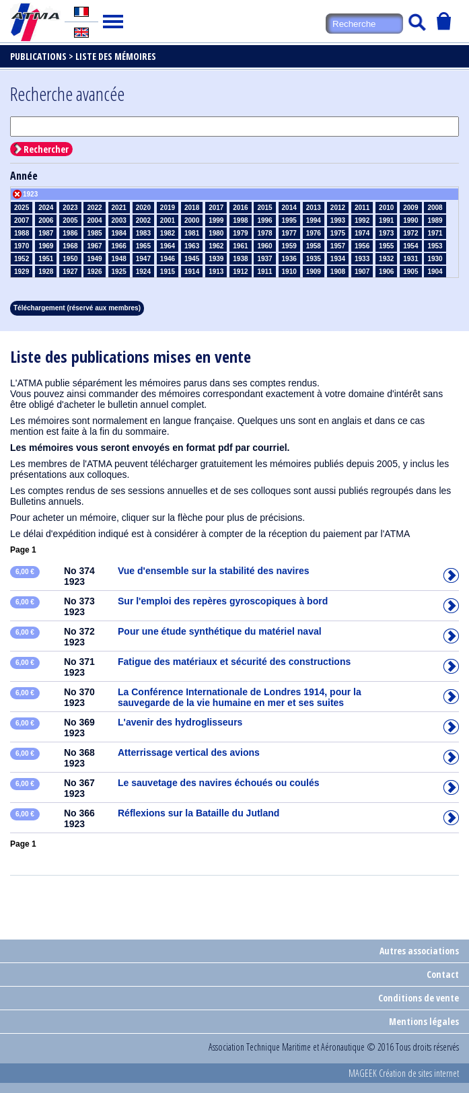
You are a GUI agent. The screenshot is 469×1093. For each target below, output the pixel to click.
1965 (143, 246)
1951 (45, 258)
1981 (191, 233)
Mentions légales (424, 1021)
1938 (240, 258)
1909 (313, 271)
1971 (434, 233)
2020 (143, 207)
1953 (434, 246)
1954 (410, 246)
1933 (362, 258)
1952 (21, 258)
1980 (216, 233)
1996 (264, 220)
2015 (264, 207)
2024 (45, 207)
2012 (337, 207)
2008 (434, 207)
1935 (313, 258)
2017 (216, 207)
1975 (337, 233)
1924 (143, 271)
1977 (289, 233)
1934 (337, 258)
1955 (386, 246)
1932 (386, 258)
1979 (240, 233)
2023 (70, 207)
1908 (337, 271)
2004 (94, 220)
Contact (443, 974)
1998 (240, 220)
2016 (240, 207)
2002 (143, 220)
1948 (119, 258)
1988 (21, 233)
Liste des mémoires (115, 56)
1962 (216, 246)
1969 (45, 246)
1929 (21, 271)
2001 (167, 220)
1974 (362, 233)
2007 (21, 220)
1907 (362, 271)
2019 (167, 207)
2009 (410, 207)
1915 (167, 271)
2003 (119, 220)
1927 (70, 271)
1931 (410, 258)
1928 (45, 271)
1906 (386, 271)
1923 (30, 194)
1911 (264, 271)
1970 (21, 246)
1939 (216, 258)
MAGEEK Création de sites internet (404, 1073)
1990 (410, 220)
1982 (167, 233)
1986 (70, 233)
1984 (119, 233)
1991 (386, 220)
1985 (94, 233)
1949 (94, 258)
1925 (119, 271)
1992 (362, 220)
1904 (434, 271)
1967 (94, 246)
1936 (289, 258)
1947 (143, 258)
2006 (45, 220)
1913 (216, 271)
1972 (410, 233)
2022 (94, 207)
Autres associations (419, 950)
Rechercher (46, 149)
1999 (216, 220)
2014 (289, 207)
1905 (410, 271)
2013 (313, 207)
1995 (289, 220)
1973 (386, 233)
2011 (362, 207)
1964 (167, 246)
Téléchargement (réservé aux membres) (77, 308)
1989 (434, 220)
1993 (337, 220)
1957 (337, 246)
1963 (191, 246)
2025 (21, 207)
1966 (119, 246)
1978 (264, 233)
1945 (191, 258)
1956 (362, 246)
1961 (240, 246)
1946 (167, 258)
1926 (94, 271)
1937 (264, 258)
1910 (289, 271)
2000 (191, 220)
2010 (386, 207)
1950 (70, 258)
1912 (240, 271)
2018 (191, 207)
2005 (70, 220)
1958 (313, 246)
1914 (191, 271)
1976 (313, 233)
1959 (289, 246)
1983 (143, 233)
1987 (45, 233)
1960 (264, 246)
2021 (119, 207)
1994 (313, 220)
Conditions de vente (418, 997)
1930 (434, 258)
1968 (70, 246)
